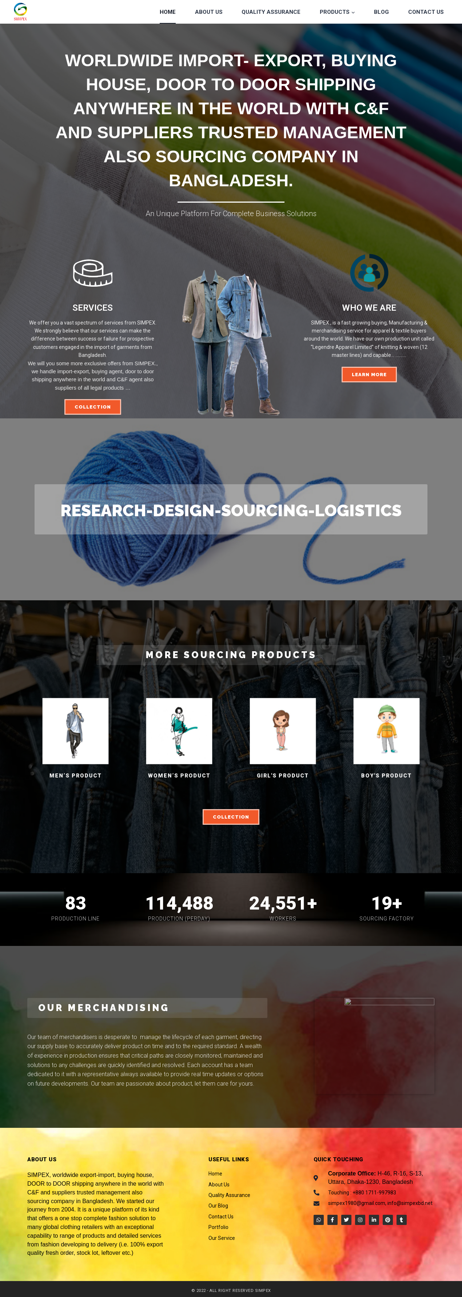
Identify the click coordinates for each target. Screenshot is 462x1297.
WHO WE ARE (369, 308)
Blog (381, 12)
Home (168, 12)
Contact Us (426, 12)
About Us (209, 12)
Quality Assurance (271, 12)
